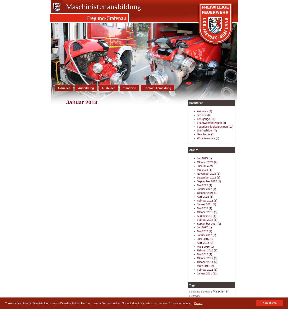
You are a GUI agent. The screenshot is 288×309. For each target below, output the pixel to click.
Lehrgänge (194, 291)
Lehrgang (206, 291)
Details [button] (198, 303)
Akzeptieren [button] (269, 303)
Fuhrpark (194, 295)
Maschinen (221, 291)
